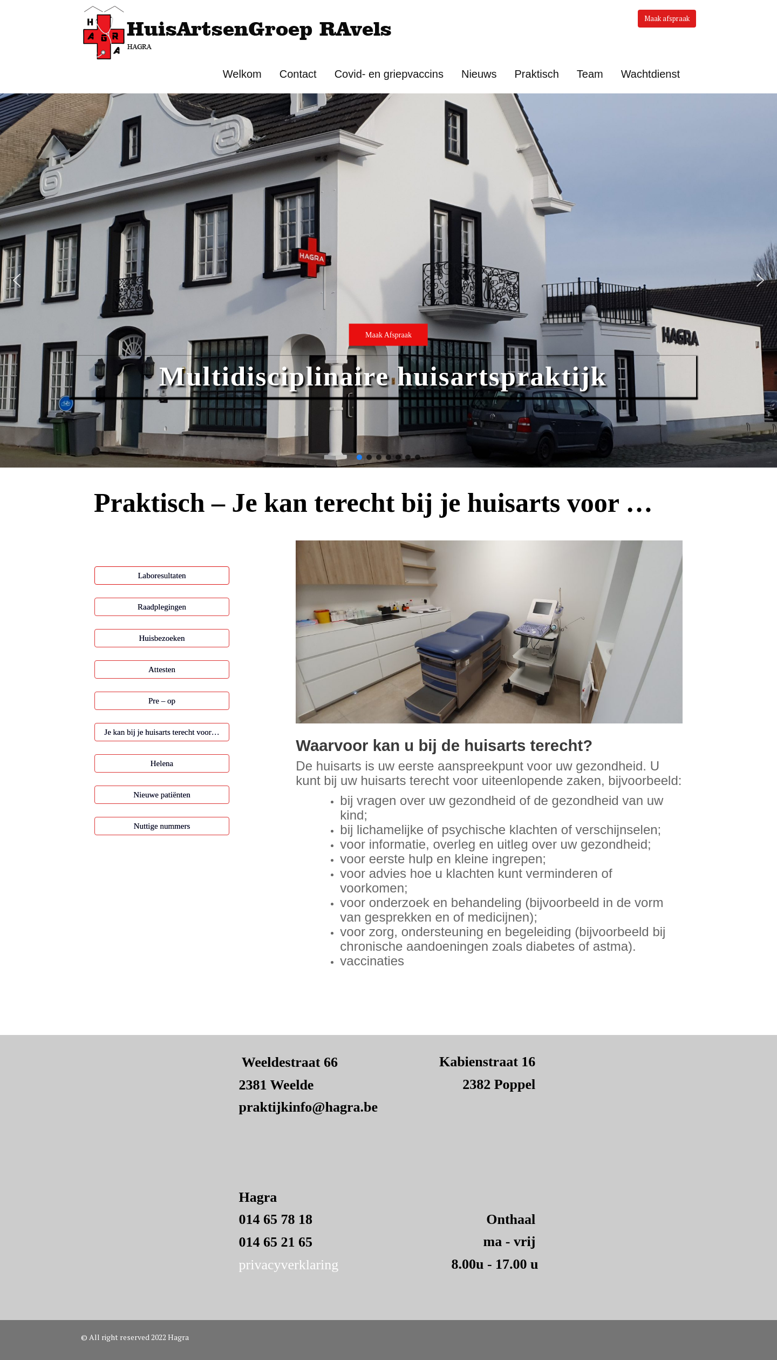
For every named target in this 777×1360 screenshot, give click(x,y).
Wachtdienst (650, 74)
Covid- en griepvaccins (389, 74)
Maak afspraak (667, 18)
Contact (298, 74)
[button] (388, 280)
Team (590, 74)
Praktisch (537, 74)
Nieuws (479, 74)
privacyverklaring (289, 1265)
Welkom (242, 74)
